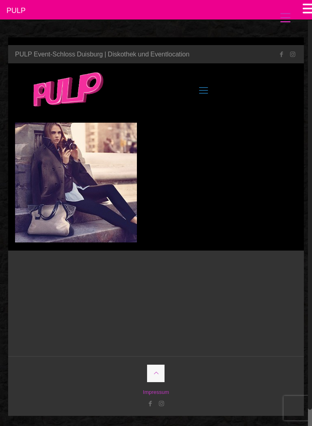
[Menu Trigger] (285, 17)
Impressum (156, 392)
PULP (16, 10)
